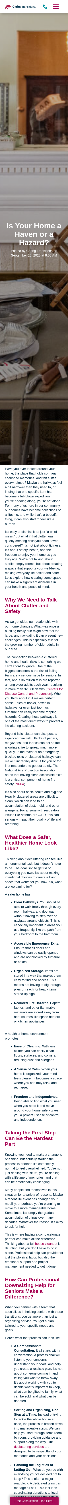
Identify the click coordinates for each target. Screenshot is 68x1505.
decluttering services (29, 1447)
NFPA (20, 784)
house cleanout (46, 1244)
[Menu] (55, 6)
